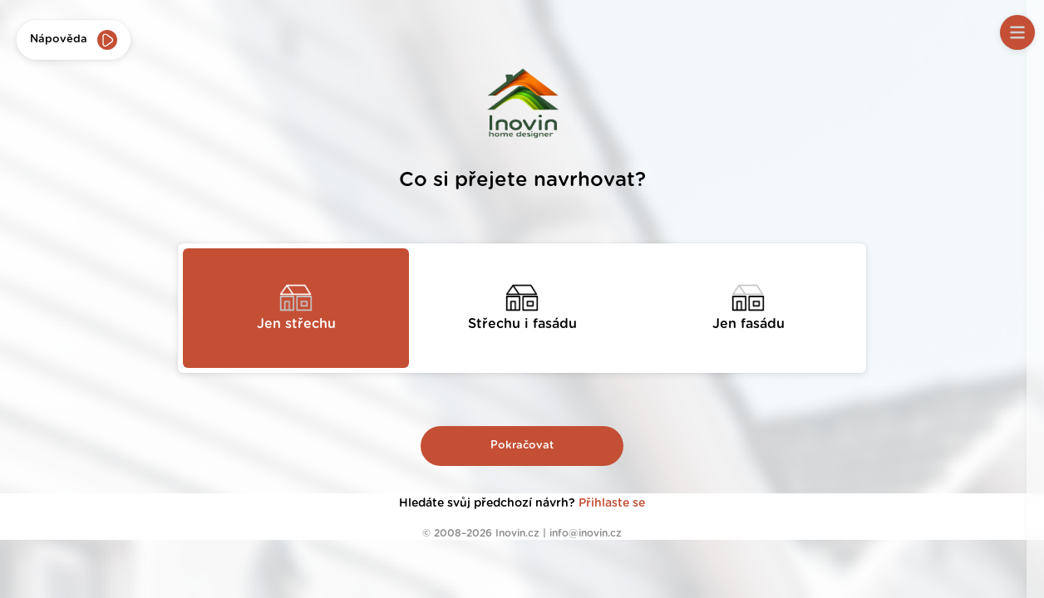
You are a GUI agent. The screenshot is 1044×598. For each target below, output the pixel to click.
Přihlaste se (612, 503)
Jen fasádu (748, 324)
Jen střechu (296, 324)
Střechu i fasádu (522, 324)
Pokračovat (522, 445)
